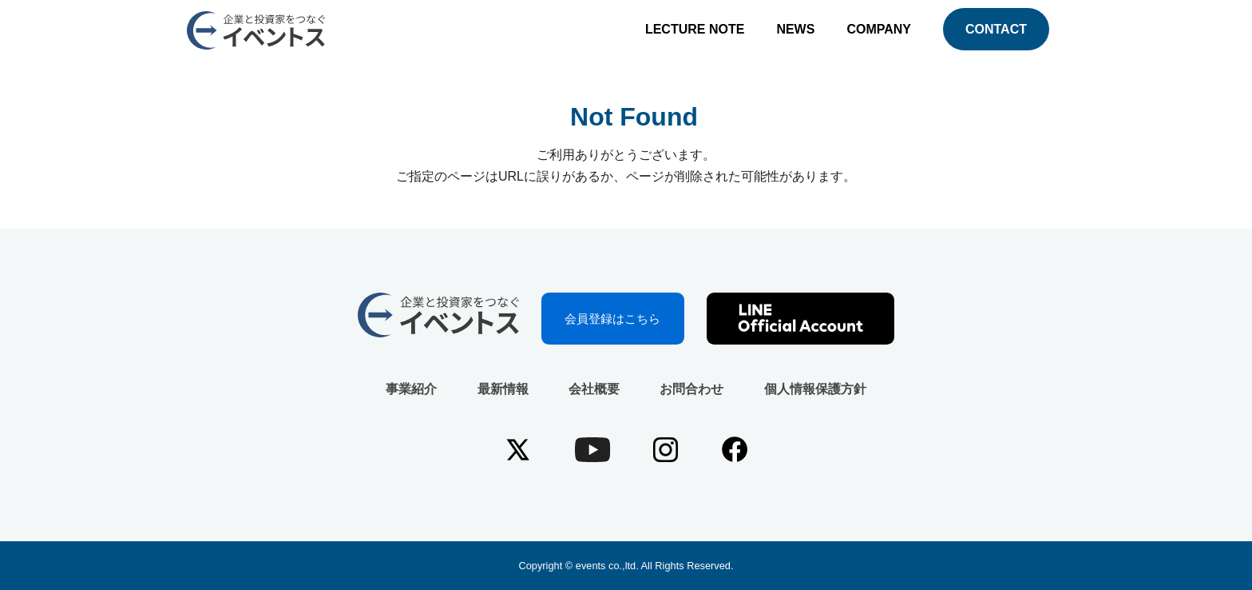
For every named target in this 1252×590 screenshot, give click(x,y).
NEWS (795, 29)
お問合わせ (691, 389)
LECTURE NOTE (694, 29)
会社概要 (594, 389)
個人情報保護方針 (815, 389)
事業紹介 (411, 389)
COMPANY (878, 29)
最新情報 (503, 389)
